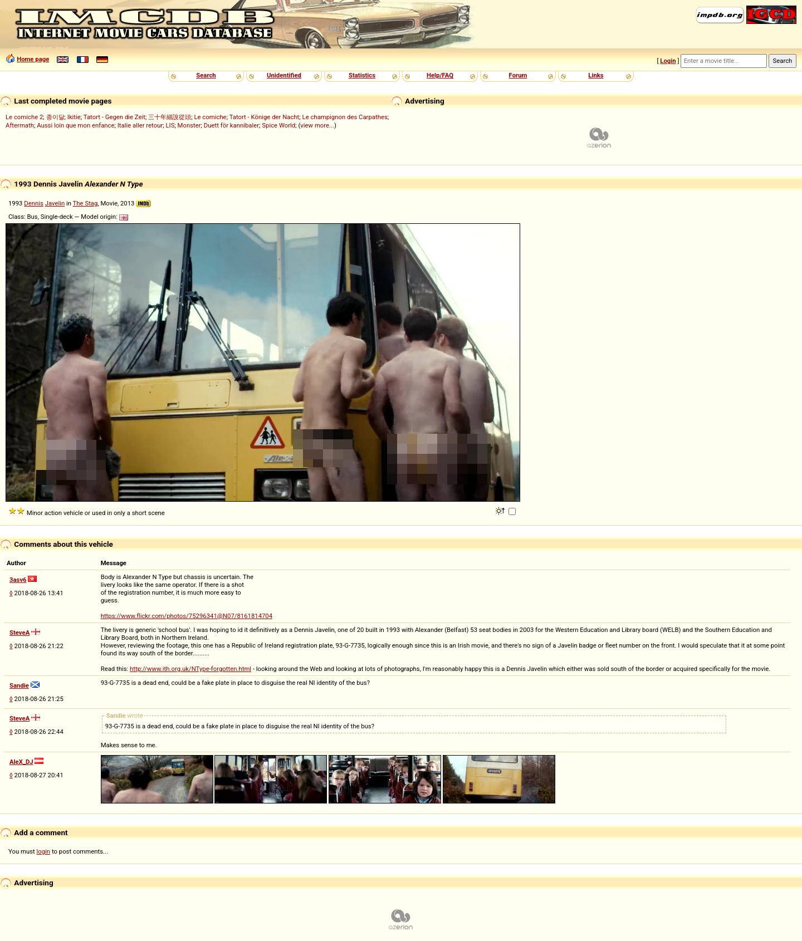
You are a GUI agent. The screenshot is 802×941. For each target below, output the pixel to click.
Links (595, 75)
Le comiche (210, 117)
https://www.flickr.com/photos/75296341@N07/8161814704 (186, 616)
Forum (518, 75)
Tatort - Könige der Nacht (264, 117)
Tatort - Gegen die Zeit (114, 117)
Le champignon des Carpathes (345, 117)
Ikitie (74, 117)
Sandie (19, 685)
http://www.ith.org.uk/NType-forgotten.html (190, 669)
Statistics (362, 75)
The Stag (85, 203)
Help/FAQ (440, 75)
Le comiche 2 (24, 117)
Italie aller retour (140, 125)
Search (206, 75)
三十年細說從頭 (169, 117)
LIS (169, 125)
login (44, 851)
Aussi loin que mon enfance (75, 125)
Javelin (55, 203)
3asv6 (18, 580)
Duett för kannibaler (231, 125)
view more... (317, 125)
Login (668, 61)
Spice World (278, 125)
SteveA (19, 632)
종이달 (55, 117)
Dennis (33, 203)
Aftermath (20, 125)
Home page (33, 59)
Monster (189, 125)
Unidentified (284, 75)
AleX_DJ (21, 762)
